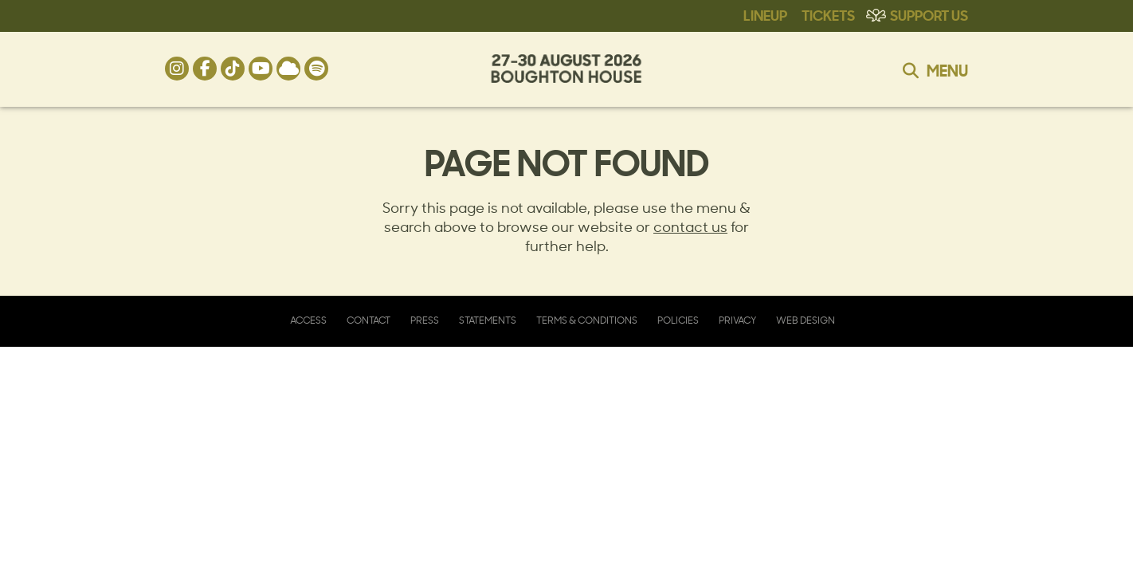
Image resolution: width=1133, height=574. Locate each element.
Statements (487, 321)
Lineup (765, 14)
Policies (678, 321)
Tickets (828, 14)
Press (424, 321)
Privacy (737, 321)
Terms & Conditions (586, 321)
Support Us (929, 14)
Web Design (805, 321)
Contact (368, 321)
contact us (690, 227)
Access (308, 321)
